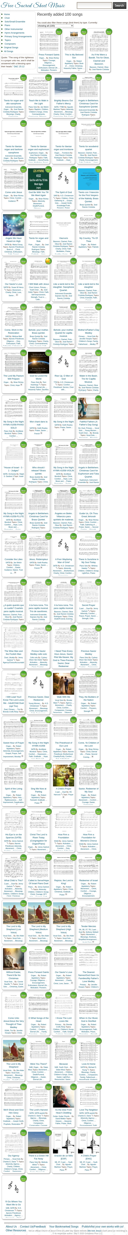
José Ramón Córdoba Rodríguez (88, 207)
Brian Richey (54, 58)
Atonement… (59, 112)
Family (95, 341)
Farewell (33, 800)
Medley (93, 344)
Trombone (66, 153)
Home (7, 14)
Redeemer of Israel (88, 880)
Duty (18, 341)
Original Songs (11, 47)
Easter (32, 387)
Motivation (45, 70)
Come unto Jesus (13, 192)
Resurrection (59, 1079)
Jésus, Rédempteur (38, 559)
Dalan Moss (60, 1070)
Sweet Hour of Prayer (13, 743)
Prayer (87, 616)
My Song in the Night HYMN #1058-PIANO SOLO (13, 424)
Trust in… (42, 297)
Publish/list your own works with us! (103, 1226)
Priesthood (58, 387)
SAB (55, 196)
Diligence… (48, 63)
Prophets (7, 1124)
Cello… (38, 299)
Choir (7, 18)
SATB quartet (40, 1113)
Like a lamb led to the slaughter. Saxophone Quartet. (63, 287)
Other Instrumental (14, 29)
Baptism (37, 109)
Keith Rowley (43, 428)
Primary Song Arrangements (18, 36)
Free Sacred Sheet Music (33, 6)
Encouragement (49, 65)
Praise (67, 208)
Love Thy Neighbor (89, 1110)
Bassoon (93, 67)
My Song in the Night (64, 421)
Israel (21, 476)
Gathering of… (60, 201)
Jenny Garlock (17, 841)
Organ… (42, 58)
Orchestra (12, 474)
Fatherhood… (83, 344)
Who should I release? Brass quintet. (38, 470)
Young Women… (91, 430)
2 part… (82, 608)
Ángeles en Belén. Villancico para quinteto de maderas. (63, 516)
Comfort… (69, 114)
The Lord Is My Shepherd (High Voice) (63, 929)
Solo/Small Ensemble (15, 21)
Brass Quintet (85, 205)
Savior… (80, 68)
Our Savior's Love (13, 284)
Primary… (44, 287)
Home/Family (43, 160)
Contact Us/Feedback (33, 1226)
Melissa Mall (17, 336)
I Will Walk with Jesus (38, 284)
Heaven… (59, 1121)
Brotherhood (69, 571)
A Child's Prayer (63, 788)
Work (69, 1123)
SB (83, 930)
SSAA (56, 841)
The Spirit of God (63, 192)
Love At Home (89, 1064)
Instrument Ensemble (13, 107)
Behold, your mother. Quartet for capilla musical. (64, 333)
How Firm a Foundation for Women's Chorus (88, 837)
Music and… (60, 481)
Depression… (58, 713)
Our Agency (13, 1155)
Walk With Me (63, 697)
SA (79, 428)
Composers (10, 44)
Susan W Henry (18, 287)
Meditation (60, 251)
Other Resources (16, 1230)
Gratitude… (32, 160)
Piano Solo (33, 107)
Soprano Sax (60, 296)
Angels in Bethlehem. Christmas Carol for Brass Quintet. (38, 516)
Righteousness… (11, 800)
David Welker (61, 1119)
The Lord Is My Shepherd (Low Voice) (13, 929)
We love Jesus (94, 1231)
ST (87, 930)
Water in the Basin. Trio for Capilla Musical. (89, 379)
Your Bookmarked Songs (63, 1226)
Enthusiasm (43, 68)
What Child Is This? (13, 880)
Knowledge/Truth (63, 206)
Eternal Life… (54, 68)
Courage (51, 60)
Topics (8, 40)
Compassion (59, 710)
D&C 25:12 (19, 66)
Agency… (69, 703)
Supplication (19, 802)
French (37, 434)
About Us (11, 1226)
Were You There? (38, 1064)
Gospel (69, 201)
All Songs (8, 51)
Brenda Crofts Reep (10, 712)
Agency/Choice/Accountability (14, 662)
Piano (7, 25)
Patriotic (95, 247)
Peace (81, 616)
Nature (15, 570)
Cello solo (34, 657)
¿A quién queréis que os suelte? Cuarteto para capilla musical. (13, 608)
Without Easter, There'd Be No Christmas (13, 975)
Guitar (55, 1116)
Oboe (106, 67)
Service (66, 387)
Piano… (31, 887)
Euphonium (33, 153)
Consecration (35, 1125)
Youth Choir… (35, 290)
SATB (56, 107)
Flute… (95, 153)
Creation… (43, 1029)
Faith (45, 158)
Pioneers (53, 70)
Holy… (57, 203)
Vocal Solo (91, 336)
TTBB (62, 107)
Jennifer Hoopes (85, 339)
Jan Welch (44, 107)
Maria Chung (17, 245)
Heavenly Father (70, 68)
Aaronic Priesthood (16, 247)
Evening (69, 619)
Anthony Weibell (92, 932)
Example (88, 298)
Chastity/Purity (58, 756)
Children (45, 109)
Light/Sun (85, 573)
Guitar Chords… (65, 1116)
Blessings (10, 114)
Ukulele (12, 657)
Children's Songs (35, 112)
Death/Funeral (38, 206)
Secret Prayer (88, 605)
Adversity (69, 109)
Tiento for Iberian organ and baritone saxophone (13, 149)
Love (19, 292)
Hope (68, 160)
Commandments (38, 114)
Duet (83, 428)
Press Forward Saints (49, 54)
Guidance (12, 201)
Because (63, 1064)
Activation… (34, 662)
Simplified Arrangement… (88, 939)
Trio (18, 709)
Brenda (95, 433)
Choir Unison (34, 287)
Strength (34, 297)
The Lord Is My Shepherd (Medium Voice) (38, 929)
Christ (71, 66)
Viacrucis (63, 238)
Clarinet (100, 67)
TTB (55, 382)
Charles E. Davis (34, 1116)
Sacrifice (45, 390)
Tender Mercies (88, 926)
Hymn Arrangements (14, 33)
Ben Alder (20, 936)
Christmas (79, 66)
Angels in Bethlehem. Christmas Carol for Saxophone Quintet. (88, 103)
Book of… (10, 249)
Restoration (16, 1124)
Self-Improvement (38, 295)
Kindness (92, 937)
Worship (17, 757)
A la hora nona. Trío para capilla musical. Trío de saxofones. (38, 608)
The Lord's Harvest (39, 1110)
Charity (17, 114)
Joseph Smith (66, 203)
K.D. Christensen (67, 196)
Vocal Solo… (91, 435)
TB (89, 930)
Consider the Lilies (13, 559)
